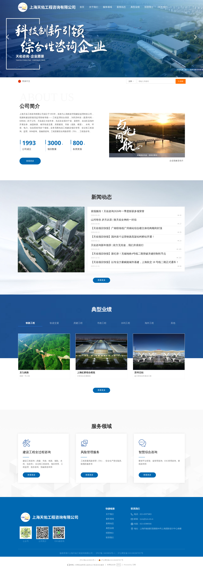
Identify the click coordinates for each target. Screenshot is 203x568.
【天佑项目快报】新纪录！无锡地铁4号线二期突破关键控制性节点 (128, 253)
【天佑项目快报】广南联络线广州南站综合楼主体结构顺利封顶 (126, 228)
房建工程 (78, 323)
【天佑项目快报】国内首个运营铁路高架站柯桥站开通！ (123, 236)
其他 (173, 323)
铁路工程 (30, 323)
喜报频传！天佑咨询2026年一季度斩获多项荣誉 (117, 211)
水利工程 (125, 323)
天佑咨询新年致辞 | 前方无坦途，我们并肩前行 (117, 245)
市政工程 (101, 323)
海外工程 (149, 323)
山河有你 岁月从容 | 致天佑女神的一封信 (114, 219)
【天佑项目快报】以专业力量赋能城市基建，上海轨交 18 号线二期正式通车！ (135, 262)
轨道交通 (54, 323)
